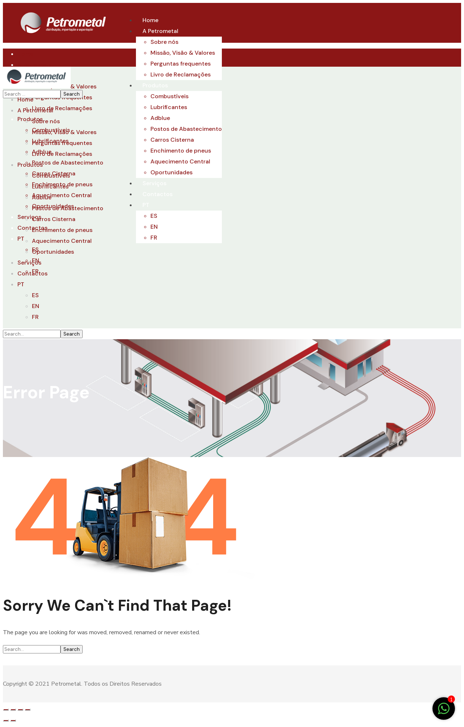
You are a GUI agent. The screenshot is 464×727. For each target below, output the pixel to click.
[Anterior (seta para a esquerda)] (6, 720)
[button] (232, 660)
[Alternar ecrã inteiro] (20, 710)
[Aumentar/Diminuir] (27, 710)
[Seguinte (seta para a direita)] (13, 720)
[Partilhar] (13, 710)
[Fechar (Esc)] (6, 710)
